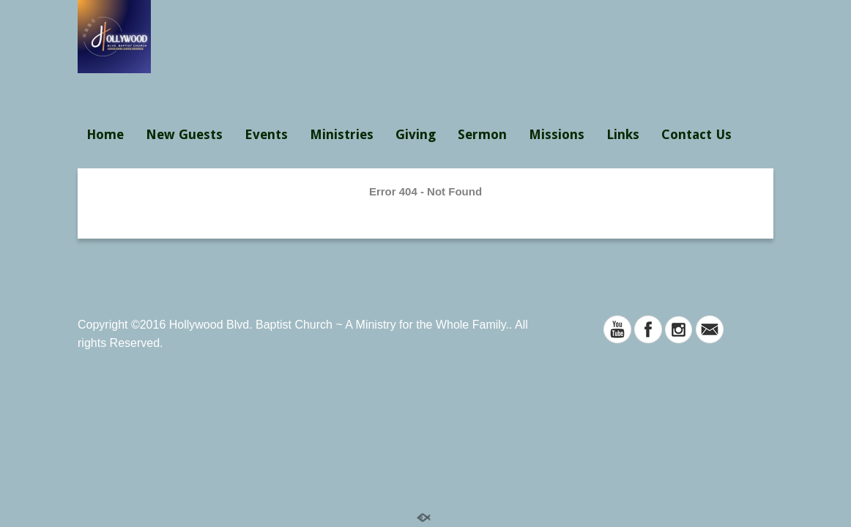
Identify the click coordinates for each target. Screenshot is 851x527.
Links (622, 134)
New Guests (184, 134)
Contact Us (696, 134)
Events (266, 134)
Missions (556, 134)
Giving (415, 134)
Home (105, 134)
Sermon (482, 134)
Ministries (342, 134)
